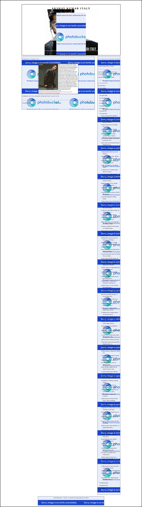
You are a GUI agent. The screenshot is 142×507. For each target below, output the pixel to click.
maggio (103, 108)
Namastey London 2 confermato (109, 360)
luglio (102, 103)
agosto (103, 100)
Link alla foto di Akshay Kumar (106, 77)
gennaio (103, 485)
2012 (101, 85)
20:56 (57, 96)
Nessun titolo (104, 235)
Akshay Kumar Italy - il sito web (106, 61)
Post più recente (26, 103)
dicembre (103, 90)
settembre (103, 98)
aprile (102, 111)
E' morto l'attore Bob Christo (108, 214)
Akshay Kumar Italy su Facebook (106, 63)
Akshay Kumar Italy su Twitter (106, 66)
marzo (102, 113)
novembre (103, 93)
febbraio (103, 483)
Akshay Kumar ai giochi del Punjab (110, 470)
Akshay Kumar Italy (71, 8)
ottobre (103, 95)
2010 (101, 488)
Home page (58, 103)
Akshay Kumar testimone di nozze (34, 62)
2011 (101, 88)
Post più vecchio (90, 103)
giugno (103, 106)
